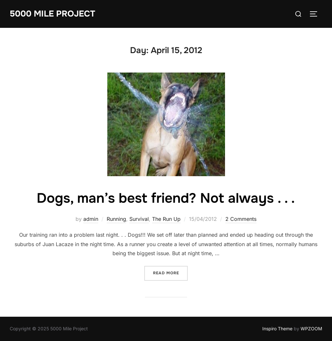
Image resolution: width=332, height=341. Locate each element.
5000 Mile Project (52, 13)
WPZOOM (311, 328)
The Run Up (166, 219)
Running (116, 219)
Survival (139, 219)
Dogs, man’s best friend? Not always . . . (166, 198)
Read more (170, 272)
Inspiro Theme (277, 328)
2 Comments (240, 219)
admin (90, 219)
